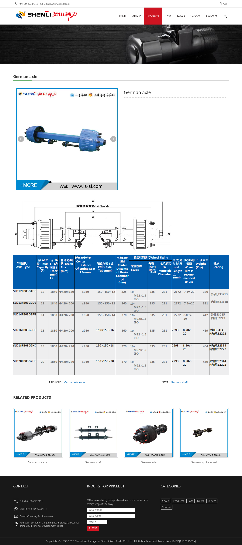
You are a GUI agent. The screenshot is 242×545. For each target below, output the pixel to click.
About (136, 16)
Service (196, 16)
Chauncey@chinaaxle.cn (57, 3)
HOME (122, 16)
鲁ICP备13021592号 (184, 541)
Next (113, 139)
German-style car (74, 382)
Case (168, 16)
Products (153, 16)
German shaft (179, 382)
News (181, 16)
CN (225, 3)
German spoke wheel (204, 462)
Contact (211, 16)
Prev (21, 139)
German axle (149, 462)
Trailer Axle (164, 541)
